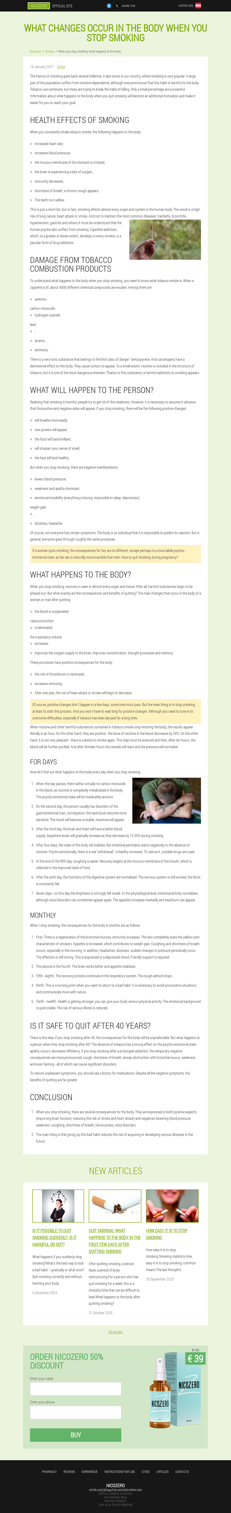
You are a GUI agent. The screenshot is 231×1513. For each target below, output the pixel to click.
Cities (146, 1471)
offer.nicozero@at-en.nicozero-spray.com (115, 1490)
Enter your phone (42, 1402)
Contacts (182, 1471)
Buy (76, 1435)
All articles (115, 1331)
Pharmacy (49, 1471)
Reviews (69, 1471)
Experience (89, 1471)
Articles (163, 1471)
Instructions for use (119, 1471)
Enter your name (41, 1378)
